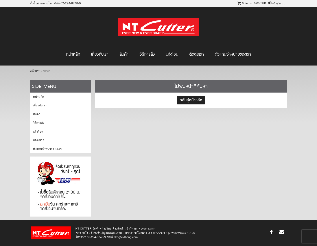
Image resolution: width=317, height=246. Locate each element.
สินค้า (124, 54)
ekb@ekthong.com (126, 237)
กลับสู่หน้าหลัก (191, 100)
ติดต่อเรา (196, 54)
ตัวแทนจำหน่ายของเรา (233, 54)
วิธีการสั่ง (147, 54)
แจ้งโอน (172, 54)
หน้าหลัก (73, 54)
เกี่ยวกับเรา (100, 54)
